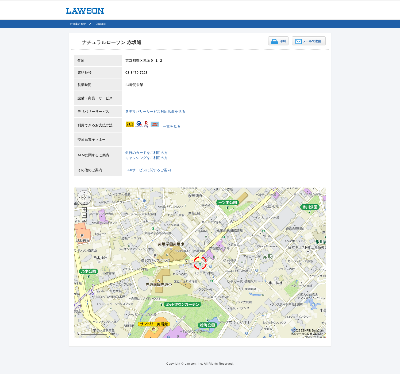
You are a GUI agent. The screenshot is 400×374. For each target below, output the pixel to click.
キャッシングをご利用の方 (146, 158)
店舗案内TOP (78, 23)
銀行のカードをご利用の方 (146, 153)
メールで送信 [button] (312, 41)
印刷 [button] (283, 41)
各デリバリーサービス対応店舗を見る (155, 112)
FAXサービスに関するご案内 (148, 170)
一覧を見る (171, 126)
